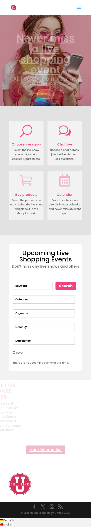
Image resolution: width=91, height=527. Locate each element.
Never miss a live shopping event (45, 57)
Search (66, 285)
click (45, 96)
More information (45, 449)
